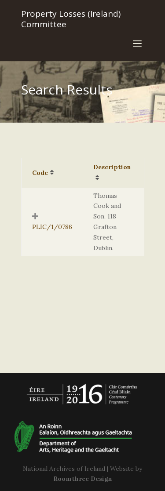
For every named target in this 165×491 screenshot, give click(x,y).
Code (40, 173)
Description (112, 167)
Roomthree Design (82, 479)
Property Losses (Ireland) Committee (71, 19)
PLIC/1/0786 (52, 227)
